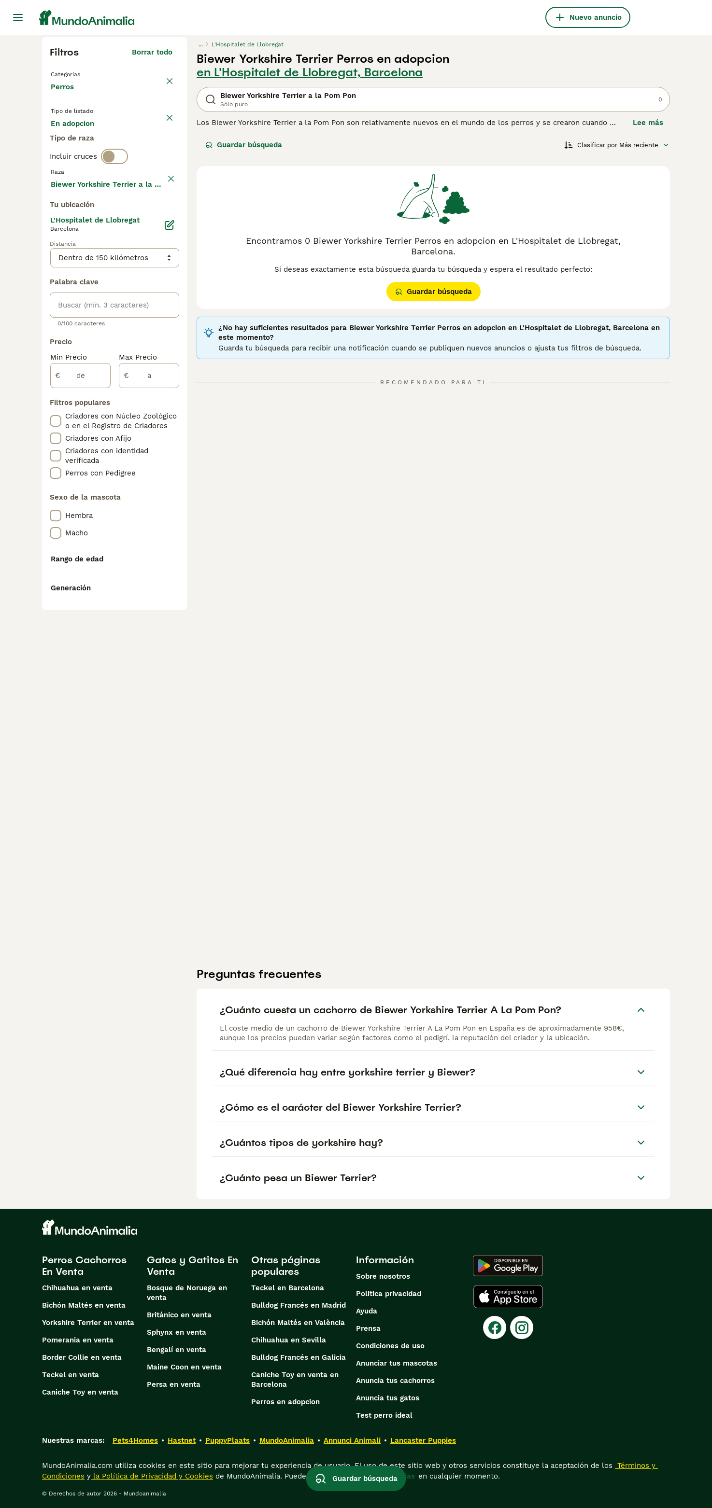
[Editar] (169, 489)
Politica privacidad (388, 1293)
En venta (74, 141)
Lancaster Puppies (423, 1440)
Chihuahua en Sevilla (288, 1340)
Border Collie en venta (82, 1357)
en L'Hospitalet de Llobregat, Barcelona (310, 72)
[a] (149, 640)
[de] (80, 640)
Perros (64, 96)
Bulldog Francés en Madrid (298, 1305)
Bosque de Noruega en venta (187, 1293)
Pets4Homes (135, 1440)
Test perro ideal (384, 1415)
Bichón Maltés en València (298, 1322)
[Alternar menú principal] (18, 17)
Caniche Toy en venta (80, 1392)
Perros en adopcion (285, 1401)
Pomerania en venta (78, 1340)
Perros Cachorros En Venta (84, 1265)
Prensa (368, 1328)
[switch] (114, 201)
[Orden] (617, 144)
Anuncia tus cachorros (395, 1380)
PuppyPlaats (227, 1440)
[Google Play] (508, 1265)
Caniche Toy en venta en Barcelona (295, 1379)
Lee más (648, 122)
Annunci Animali (352, 1440)
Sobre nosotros (383, 1276)
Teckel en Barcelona (287, 1288)
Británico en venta (179, 1315)
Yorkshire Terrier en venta (88, 1322)
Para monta (79, 164)
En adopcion (133, 141)
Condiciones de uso (390, 1345)
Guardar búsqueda (243, 144)
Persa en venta (173, 1384)
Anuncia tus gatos (387, 1398)
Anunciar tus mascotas (396, 1363)
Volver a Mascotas (85, 73)
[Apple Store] (508, 1296)
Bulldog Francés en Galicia (298, 1357)
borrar (161, 221)
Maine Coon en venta (184, 1367)
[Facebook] (494, 1327)
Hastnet (182, 1440)
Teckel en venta (70, 1374)
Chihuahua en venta (77, 1288)
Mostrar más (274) (139, 447)
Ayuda (366, 1311)
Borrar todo (152, 52)
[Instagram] (521, 1327)
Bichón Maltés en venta (84, 1305)
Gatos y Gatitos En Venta (192, 1265)
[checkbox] (55, 271)
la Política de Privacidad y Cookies (152, 1476)
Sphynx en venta (176, 1332)
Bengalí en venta (176, 1349)
